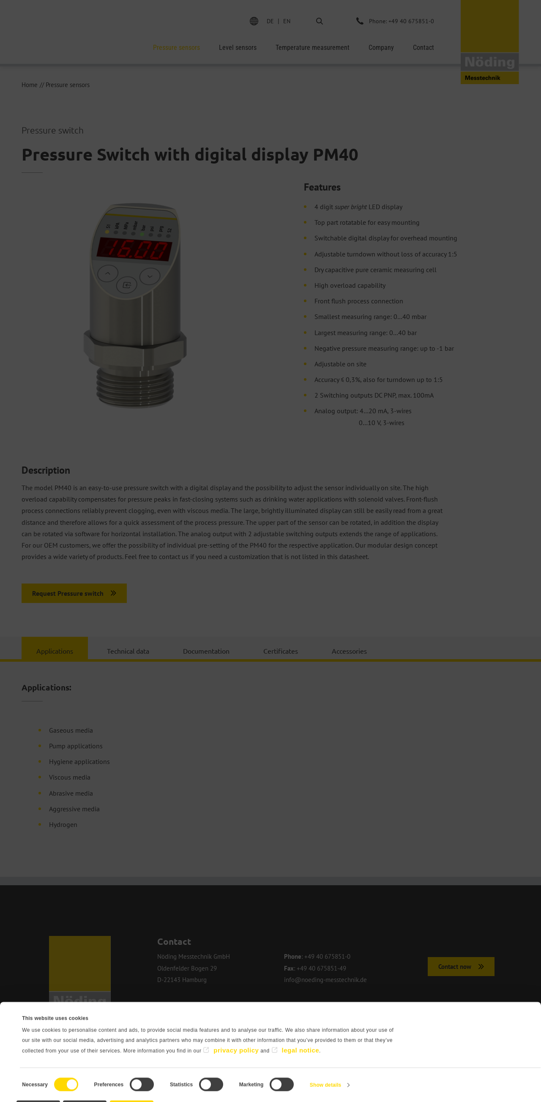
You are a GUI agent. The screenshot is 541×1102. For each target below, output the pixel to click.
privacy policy (236, 1014)
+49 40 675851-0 (327, 957)
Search (312, 21)
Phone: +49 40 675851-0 (401, 21)
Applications (54, 650)
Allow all (226, 1075)
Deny (57, 1075)
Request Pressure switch (68, 593)
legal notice (301, 1014)
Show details (326, 1049)
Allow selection (142, 1075)
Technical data (128, 650)
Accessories (349, 650)
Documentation (206, 650)
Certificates (280, 650)
